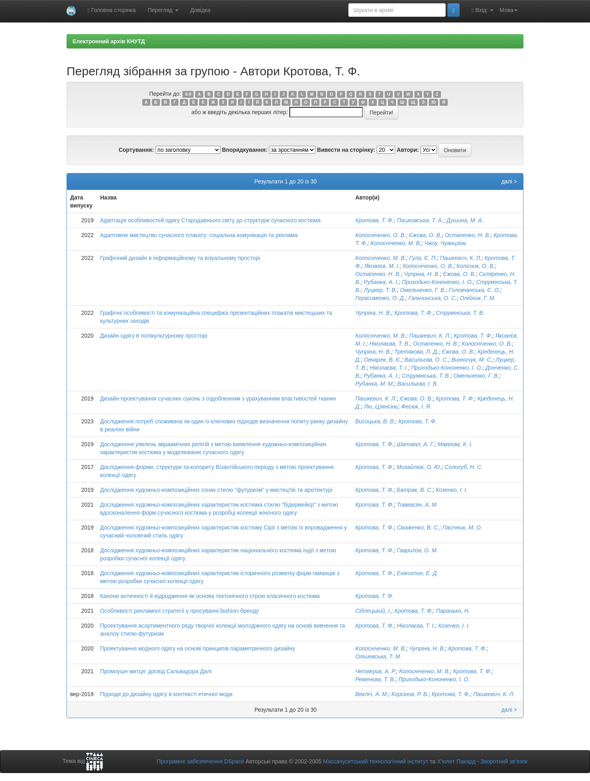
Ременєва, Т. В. (375, 679)
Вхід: (482, 10)
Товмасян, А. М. (417, 504)
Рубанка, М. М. (374, 383)
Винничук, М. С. (471, 359)
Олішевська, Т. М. (378, 656)
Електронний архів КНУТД (109, 41)
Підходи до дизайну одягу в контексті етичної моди (166, 694)
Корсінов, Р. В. (410, 694)
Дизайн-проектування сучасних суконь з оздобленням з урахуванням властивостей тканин (218, 398)
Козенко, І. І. (451, 490)
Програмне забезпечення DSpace (200, 761)
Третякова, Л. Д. (416, 351)
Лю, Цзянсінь (381, 406)
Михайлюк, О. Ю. (419, 467)
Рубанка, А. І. (381, 282)
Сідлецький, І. (373, 611)
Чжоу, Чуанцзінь (445, 243)
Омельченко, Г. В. (423, 290)
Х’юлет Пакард (456, 761)
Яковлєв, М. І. (382, 266)
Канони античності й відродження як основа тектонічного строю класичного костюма (210, 596)
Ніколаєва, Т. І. (389, 367)
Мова (508, 10)
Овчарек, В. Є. (382, 359)
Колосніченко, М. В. (395, 243)
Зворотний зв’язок (504, 761)
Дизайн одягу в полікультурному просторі (154, 335)
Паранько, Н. (453, 611)
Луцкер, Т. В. (380, 290)
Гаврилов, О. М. (417, 550)
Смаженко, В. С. (418, 527)
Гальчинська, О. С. (432, 298)
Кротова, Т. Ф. (374, 220)
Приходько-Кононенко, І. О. (437, 282)
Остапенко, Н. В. (468, 235)
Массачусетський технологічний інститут (375, 761)
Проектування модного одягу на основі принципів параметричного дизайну (197, 648)
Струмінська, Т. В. (460, 313)
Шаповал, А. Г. (415, 444)
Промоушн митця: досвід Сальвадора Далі (156, 671)
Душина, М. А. (465, 220)
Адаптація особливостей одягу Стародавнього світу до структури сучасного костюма (210, 220)
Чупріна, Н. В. (422, 274)
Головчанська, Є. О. (474, 290)
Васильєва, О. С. (426, 359)
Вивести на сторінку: (346, 150)
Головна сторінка (112, 10)
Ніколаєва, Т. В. (389, 343)
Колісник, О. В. (476, 266)
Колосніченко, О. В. (380, 235)
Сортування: (136, 150)
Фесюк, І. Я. (416, 406)
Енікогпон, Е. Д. (417, 573)
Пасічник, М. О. (462, 527)
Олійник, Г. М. (478, 298)
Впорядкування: (244, 150)
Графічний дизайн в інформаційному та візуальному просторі (180, 258)
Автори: (408, 150)
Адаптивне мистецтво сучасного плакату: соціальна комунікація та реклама (199, 235)
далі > (509, 181)
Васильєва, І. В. (417, 383)
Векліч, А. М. (371, 694)
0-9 (188, 94)
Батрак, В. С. (414, 490)
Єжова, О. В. (425, 235)
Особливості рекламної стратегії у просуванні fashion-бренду (179, 611)
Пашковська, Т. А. (420, 220)
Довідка (200, 10)
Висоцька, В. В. (375, 421)
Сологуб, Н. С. (464, 467)
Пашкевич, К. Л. (461, 258)
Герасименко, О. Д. (380, 298)
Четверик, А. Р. (375, 671)
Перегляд (163, 10)
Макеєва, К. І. (454, 444)
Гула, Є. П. (423, 258)
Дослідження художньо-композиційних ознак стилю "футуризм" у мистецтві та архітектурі (216, 490)
